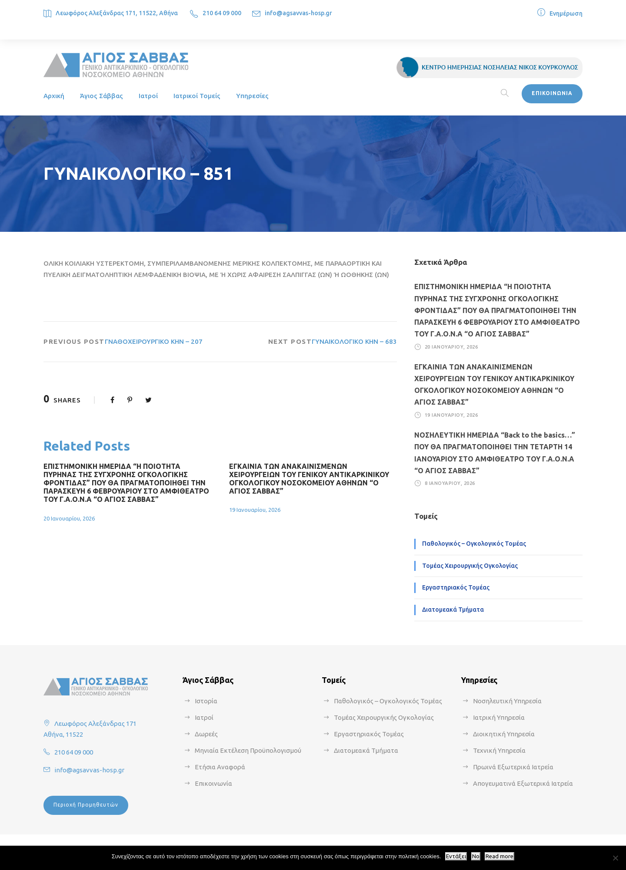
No (475, 856)
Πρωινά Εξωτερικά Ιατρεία (513, 767)
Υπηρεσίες (252, 95)
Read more (499, 856)
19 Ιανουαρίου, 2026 (254, 510)
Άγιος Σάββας (101, 95)
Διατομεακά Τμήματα (453, 609)
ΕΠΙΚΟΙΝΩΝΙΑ (552, 93)
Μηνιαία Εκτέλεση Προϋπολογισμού (248, 750)
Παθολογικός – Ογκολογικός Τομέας (474, 543)
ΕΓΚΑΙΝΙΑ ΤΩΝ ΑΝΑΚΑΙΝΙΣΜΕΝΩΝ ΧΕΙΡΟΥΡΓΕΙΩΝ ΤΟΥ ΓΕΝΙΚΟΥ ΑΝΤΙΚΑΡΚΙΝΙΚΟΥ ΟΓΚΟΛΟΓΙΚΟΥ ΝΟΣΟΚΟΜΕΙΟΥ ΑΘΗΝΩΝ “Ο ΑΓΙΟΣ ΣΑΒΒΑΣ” (309, 478)
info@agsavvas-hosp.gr (298, 13)
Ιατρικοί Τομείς (196, 95)
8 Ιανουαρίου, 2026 (450, 483)
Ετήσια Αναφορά (220, 767)
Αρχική (53, 95)
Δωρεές (206, 734)
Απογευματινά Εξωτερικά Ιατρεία (523, 783)
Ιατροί (148, 95)
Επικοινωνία (213, 783)
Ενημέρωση (566, 13)
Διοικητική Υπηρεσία (504, 734)
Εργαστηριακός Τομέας (455, 587)
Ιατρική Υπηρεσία (499, 717)
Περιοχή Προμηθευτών (85, 804)
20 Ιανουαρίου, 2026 (69, 518)
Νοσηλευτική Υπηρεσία (507, 701)
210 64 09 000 (222, 13)
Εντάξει (456, 856)
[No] (615, 858)
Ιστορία (206, 701)
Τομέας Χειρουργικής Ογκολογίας (470, 565)
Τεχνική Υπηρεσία (499, 750)
